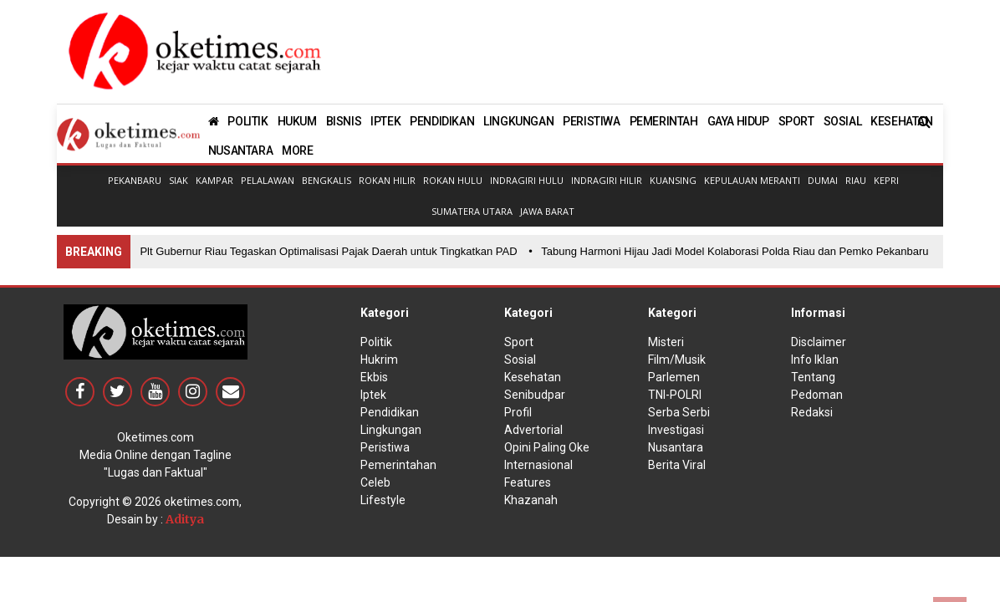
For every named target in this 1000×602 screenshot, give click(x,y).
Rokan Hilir (387, 180)
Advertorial (533, 429)
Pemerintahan (398, 465)
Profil (518, 412)
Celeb (375, 482)
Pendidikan (389, 412)
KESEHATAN (901, 121)
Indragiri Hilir (606, 180)
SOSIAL (843, 121)
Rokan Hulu (452, 180)
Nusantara (675, 447)
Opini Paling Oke (546, 447)
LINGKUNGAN (518, 121)
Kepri (886, 180)
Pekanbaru (134, 180)
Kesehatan (532, 377)
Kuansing (673, 180)
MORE (297, 150)
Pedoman (817, 394)
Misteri (666, 342)
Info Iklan (815, 359)
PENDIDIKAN (442, 121)
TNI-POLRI (675, 394)
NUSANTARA (240, 150)
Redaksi (812, 412)
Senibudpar (534, 394)
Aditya (185, 519)
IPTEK (385, 121)
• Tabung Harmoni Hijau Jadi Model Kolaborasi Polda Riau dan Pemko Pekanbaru (732, 251)
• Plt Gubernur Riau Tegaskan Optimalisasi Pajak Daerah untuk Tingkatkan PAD (326, 251)
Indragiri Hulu (527, 180)
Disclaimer (818, 342)
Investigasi (676, 429)
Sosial (520, 359)
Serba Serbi (679, 412)
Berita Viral (677, 465)
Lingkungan (390, 429)
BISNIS (344, 121)
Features (527, 482)
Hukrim (379, 359)
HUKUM (297, 121)
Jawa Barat (547, 211)
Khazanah (531, 500)
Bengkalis (326, 180)
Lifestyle (383, 500)
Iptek (373, 394)
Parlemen (674, 377)
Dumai (823, 180)
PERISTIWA (591, 121)
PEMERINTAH (664, 121)
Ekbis (374, 377)
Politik (376, 342)
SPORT (796, 121)
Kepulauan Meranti (752, 180)
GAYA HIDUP (738, 121)
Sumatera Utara (472, 211)
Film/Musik (677, 359)
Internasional (538, 465)
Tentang (813, 377)
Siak (178, 180)
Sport (518, 342)
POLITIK (247, 121)
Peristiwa (385, 447)
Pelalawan (267, 180)
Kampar (214, 180)
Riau (855, 180)
